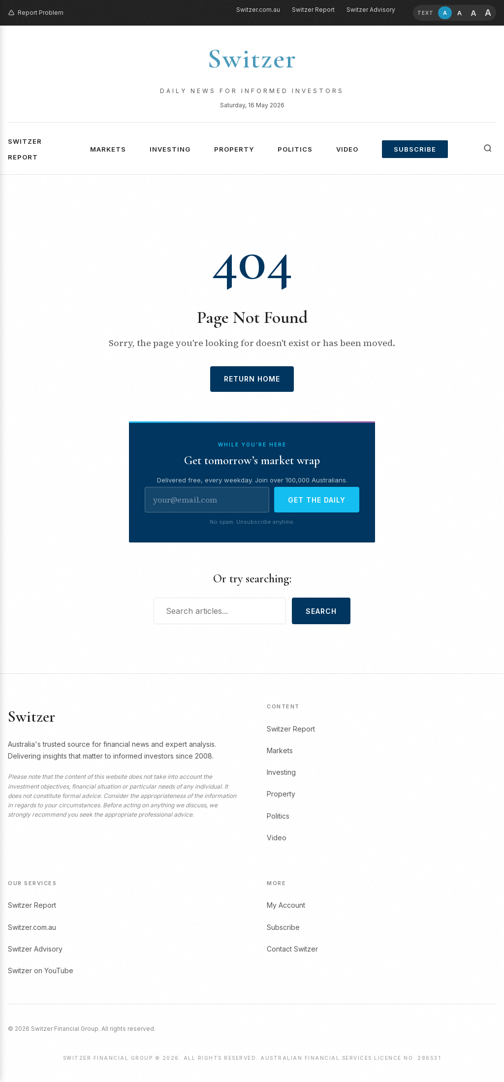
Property (234, 149)
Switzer (252, 58)
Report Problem (35, 12)
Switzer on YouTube (40, 970)
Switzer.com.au (258, 9)
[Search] (487, 148)
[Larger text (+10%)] (459, 12)
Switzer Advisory (370, 9)
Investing (170, 149)
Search (321, 611)
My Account (286, 905)
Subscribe (415, 149)
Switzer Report (313, 9)
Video (347, 149)
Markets (108, 149)
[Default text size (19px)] (445, 12)
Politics (295, 149)
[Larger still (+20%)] (473, 12)
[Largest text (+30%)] (488, 12)
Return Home (252, 379)
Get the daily (317, 500)
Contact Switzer (292, 949)
